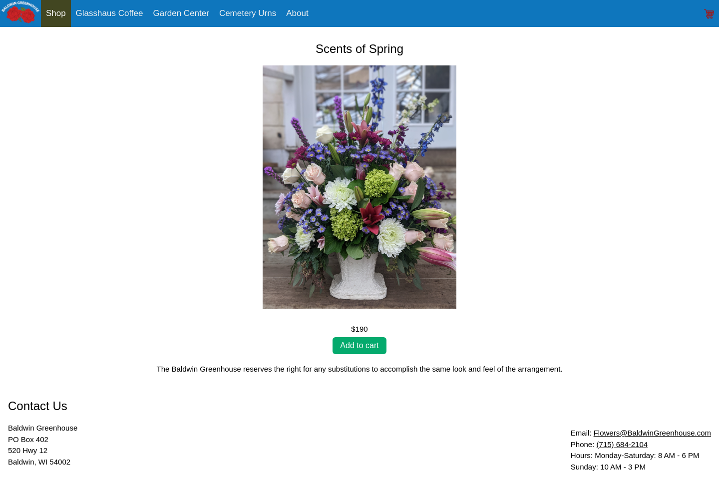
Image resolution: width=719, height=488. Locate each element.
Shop (56, 13)
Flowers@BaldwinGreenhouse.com (652, 433)
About (297, 13)
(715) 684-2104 (622, 444)
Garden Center (181, 13)
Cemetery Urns (247, 13)
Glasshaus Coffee (109, 13)
